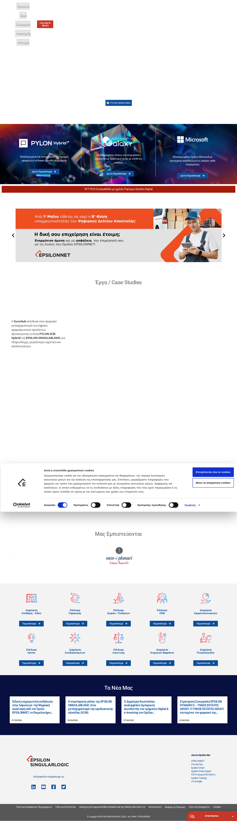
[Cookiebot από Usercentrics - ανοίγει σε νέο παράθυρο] (21, 814)
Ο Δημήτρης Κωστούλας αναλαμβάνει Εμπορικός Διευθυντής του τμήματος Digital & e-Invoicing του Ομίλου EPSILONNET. (146, 707)
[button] (13, 235)
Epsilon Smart (198, 767)
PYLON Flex (197, 764)
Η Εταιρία (159, 10)
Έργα (112, 10)
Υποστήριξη (143, 10)
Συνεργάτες (125, 10)
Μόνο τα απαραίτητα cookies (209, 792)
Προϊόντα (100, 10)
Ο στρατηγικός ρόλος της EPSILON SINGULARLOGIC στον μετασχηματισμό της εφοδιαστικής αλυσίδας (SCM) (90, 707)
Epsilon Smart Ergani (201, 771)
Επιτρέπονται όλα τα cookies (209, 781)
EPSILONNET (197, 761)
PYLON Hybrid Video (118, 102)
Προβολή (190, 814)
